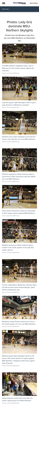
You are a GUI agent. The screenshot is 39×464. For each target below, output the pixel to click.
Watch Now (33, 3)
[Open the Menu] (3, 3)
